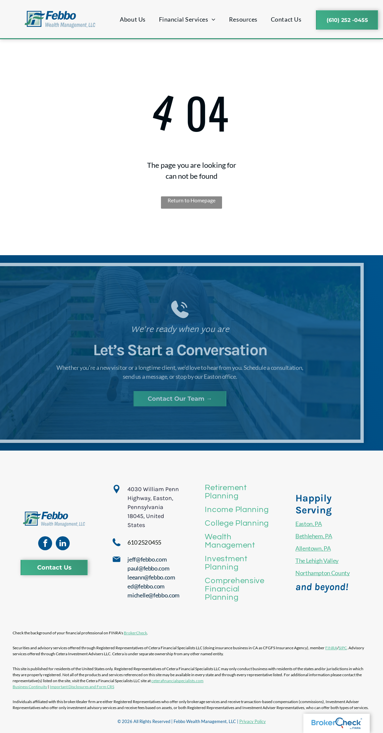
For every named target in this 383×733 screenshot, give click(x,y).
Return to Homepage (191, 200)
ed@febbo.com (146, 586)
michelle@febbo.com (153, 595)
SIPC (343, 647)
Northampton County (322, 572)
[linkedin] (63, 544)
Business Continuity (30, 686)
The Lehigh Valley (317, 560)
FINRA (331, 647)
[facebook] (45, 544)
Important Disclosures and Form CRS (82, 686)
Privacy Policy (252, 721)
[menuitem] (132, 19)
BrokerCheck (135, 632)
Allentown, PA (313, 548)
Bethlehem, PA (313, 536)
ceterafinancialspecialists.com (177, 680)
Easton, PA (308, 523)
